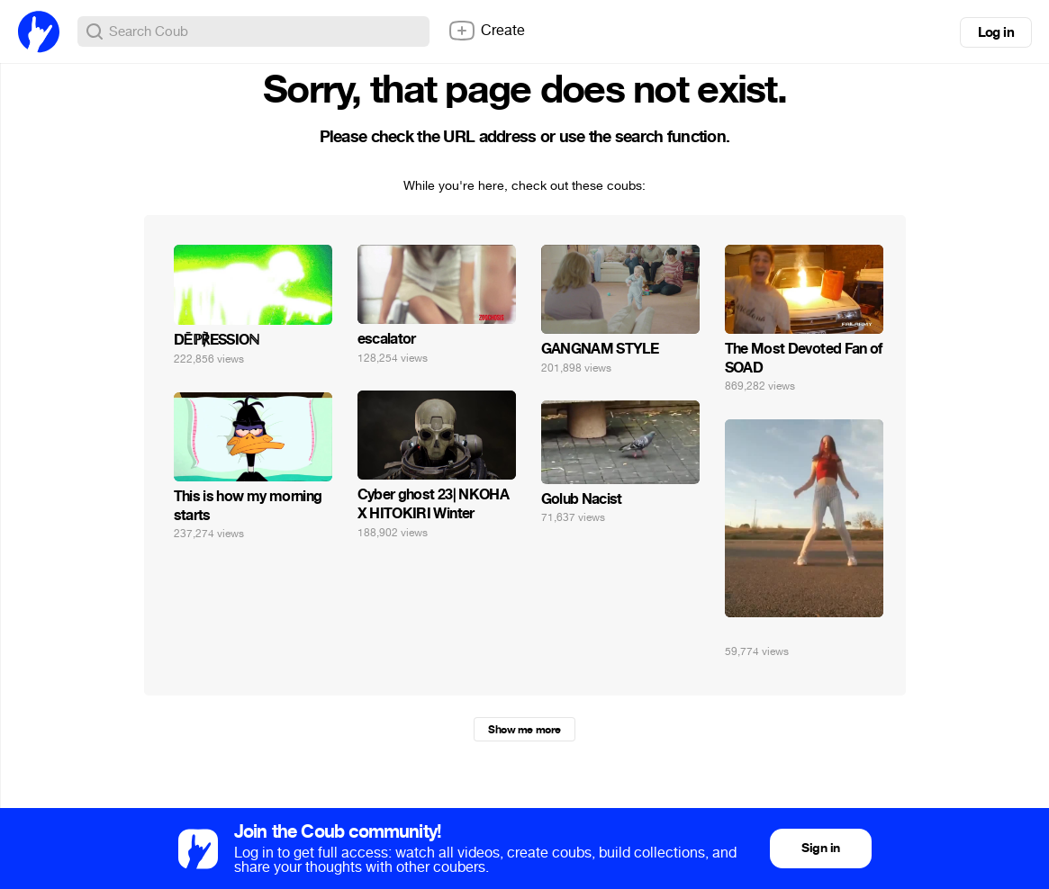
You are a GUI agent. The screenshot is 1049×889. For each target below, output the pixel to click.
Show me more (524, 730)
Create (486, 30)
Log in (996, 32)
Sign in (820, 848)
